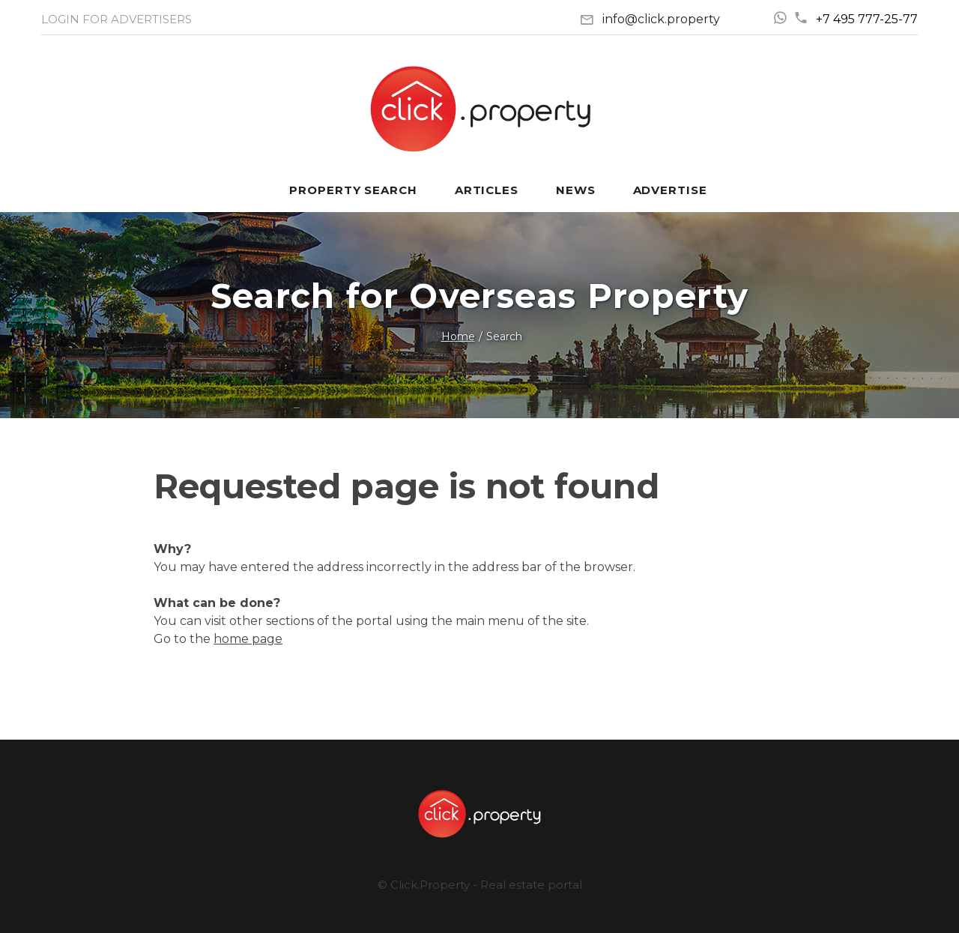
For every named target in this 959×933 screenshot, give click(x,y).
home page (248, 639)
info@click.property (661, 19)
